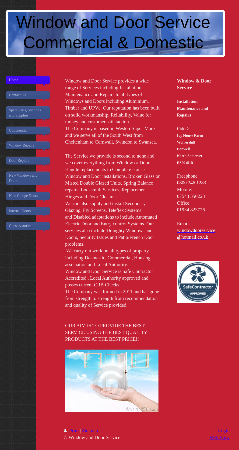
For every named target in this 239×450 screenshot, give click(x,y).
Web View (219, 437)
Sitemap (90, 430)
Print (72, 430)
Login (224, 430)
